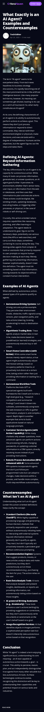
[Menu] (3, 4)
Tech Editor (15, 34)
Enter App (35, 3)
